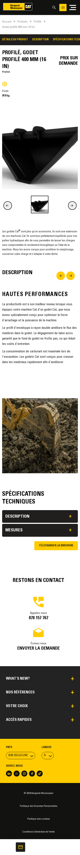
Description (40, 39)
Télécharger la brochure (56, 545)
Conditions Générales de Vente (38, 832)
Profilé (37, 21)
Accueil (6, 21)
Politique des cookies (38, 819)
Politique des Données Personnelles (38, 806)
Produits (22, 21)
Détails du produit (15, 39)
